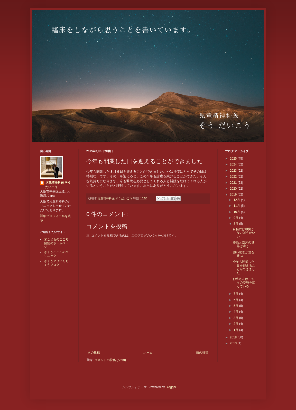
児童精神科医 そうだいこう (58, 185)
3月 (236, 318)
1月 (236, 330)
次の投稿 (94, 352)
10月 (237, 212)
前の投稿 (202, 352)
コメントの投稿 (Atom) (110, 360)
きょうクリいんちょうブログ (56, 262)
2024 (234, 164)
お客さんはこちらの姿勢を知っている (244, 282)
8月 (236, 224)
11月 (237, 206)
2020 (234, 188)
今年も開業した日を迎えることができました (244, 267)
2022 (234, 176)
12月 (237, 200)
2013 (234, 343)
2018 (234, 337)
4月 (236, 312)
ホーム (148, 352)
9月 (236, 218)
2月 (236, 324)
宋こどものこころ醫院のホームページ (56, 243)
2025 (234, 158)
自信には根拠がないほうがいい (244, 232)
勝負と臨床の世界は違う (243, 244)
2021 (234, 182)
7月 (236, 294)
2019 (234, 194)
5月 (236, 306)
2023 (234, 170)
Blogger (171, 387)
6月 (236, 300)
